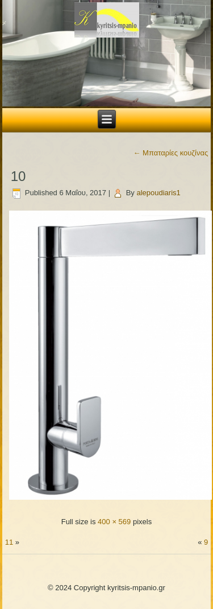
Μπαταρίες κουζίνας (170, 153)
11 (9, 542)
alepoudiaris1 (158, 192)
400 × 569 (114, 521)
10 (18, 176)
